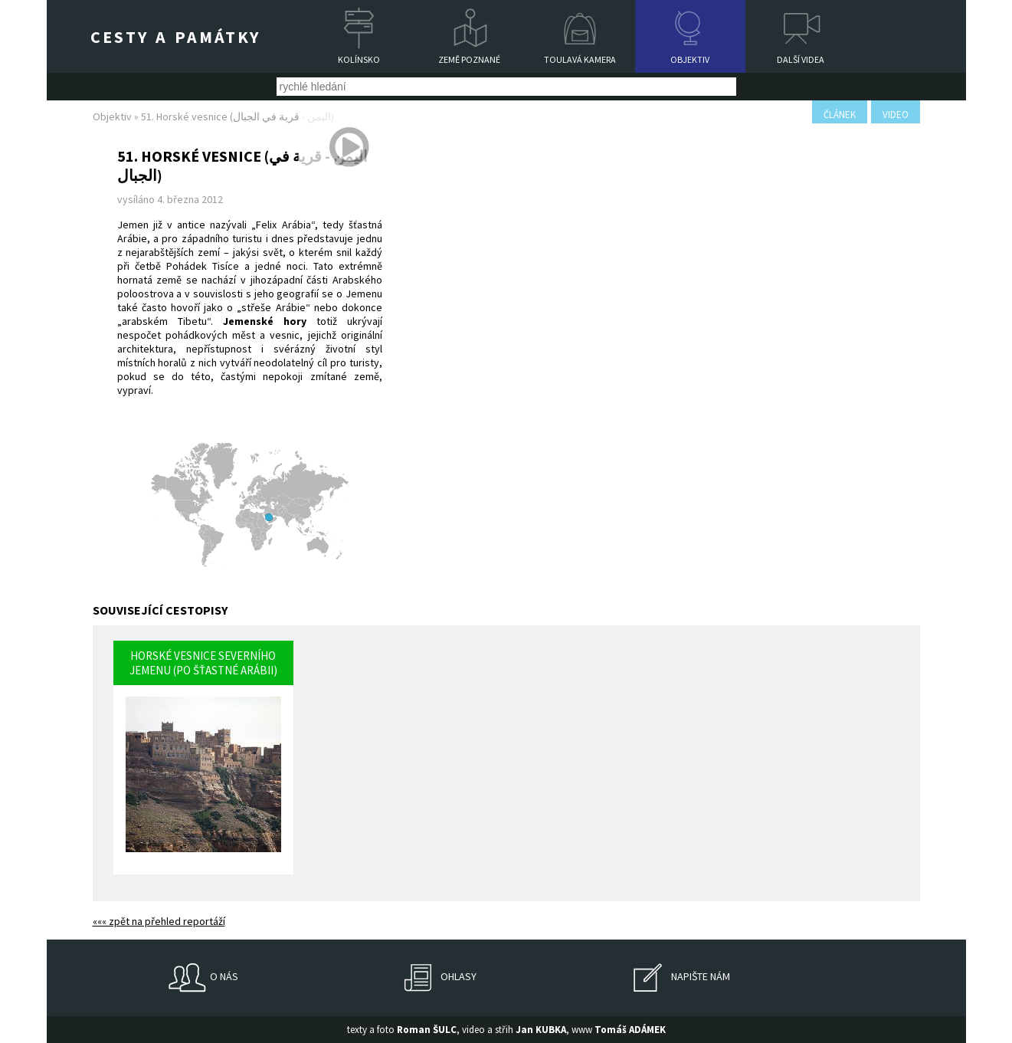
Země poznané (469, 59)
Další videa (800, 59)
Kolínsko (359, 59)
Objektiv (689, 59)
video (896, 114)
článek (840, 114)
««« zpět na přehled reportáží (159, 921)
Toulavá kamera (580, 59)
